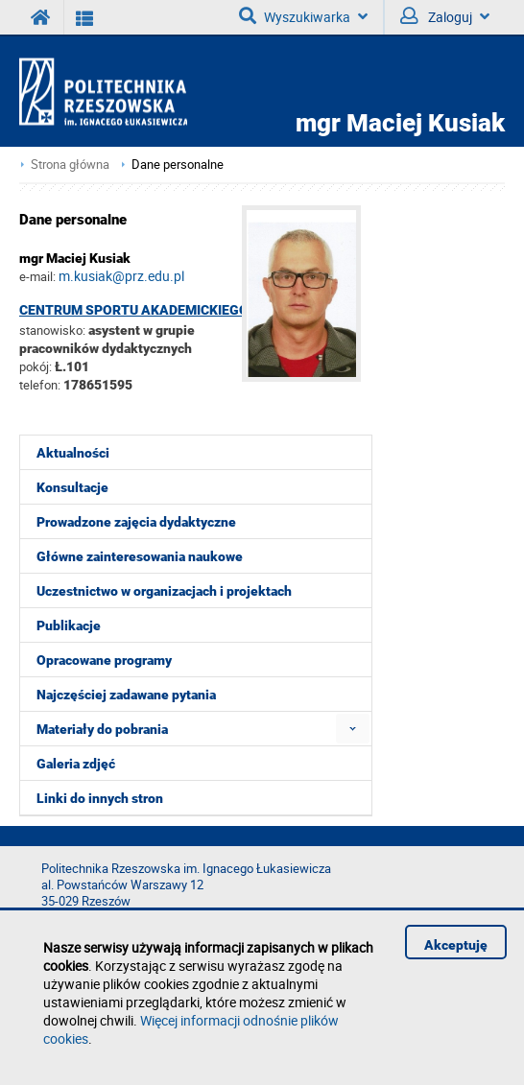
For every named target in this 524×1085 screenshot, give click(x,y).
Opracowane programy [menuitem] (104, 660)
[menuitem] (352, 728)
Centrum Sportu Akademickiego (134, 310)
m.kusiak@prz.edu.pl (121, 276)
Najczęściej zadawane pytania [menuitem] (126, 694)
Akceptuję (456, 945)
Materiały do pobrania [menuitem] (102, 729)
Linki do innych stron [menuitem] (99, 798)
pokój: (37, 366)
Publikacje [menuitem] (68, 625)
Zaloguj (444, 16)
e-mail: (37, 276)
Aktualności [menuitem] (72, 452)
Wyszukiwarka (303, 16)
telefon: (39, 384)
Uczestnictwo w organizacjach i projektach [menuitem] (164, 591)
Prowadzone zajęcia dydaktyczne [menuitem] (136, 522)
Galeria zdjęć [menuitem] (75, 763)
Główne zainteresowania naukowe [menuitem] (139, 556)
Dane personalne (177, 164)
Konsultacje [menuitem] (72, 487)
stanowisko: (52, 330)
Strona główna (70, 164)
